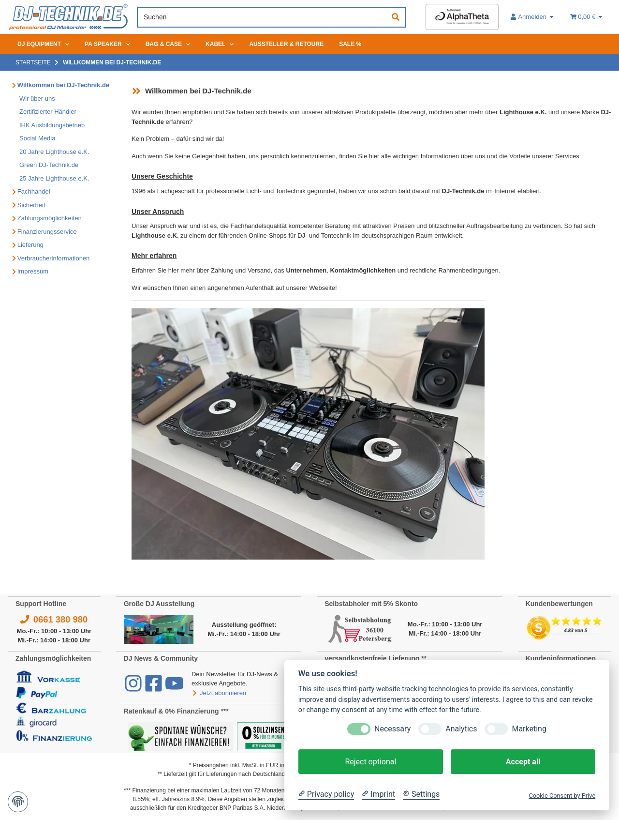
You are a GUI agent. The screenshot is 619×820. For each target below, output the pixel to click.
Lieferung (30, 244)
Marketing (529, 728)
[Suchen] (262, 17)
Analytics (461, 728)
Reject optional (370, 761)
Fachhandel (33, 191)
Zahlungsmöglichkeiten (49, 218)
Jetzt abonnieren (219, 693)
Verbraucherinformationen (53, 258)
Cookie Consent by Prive (562, 795)
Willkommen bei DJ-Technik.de (63, 85)
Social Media (37, 138)
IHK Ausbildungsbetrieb (52, 125)
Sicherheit (31, 205)
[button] (532, 17)
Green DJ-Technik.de (48, 164)
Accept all (523, 761)
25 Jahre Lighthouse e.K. (54, 178)
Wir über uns (37, 98)
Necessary (392, 728)
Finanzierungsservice (47, 231)
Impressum (32, 271)
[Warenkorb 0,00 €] (586, 17)
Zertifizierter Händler (47, 111)
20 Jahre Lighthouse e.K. (54, 151)
